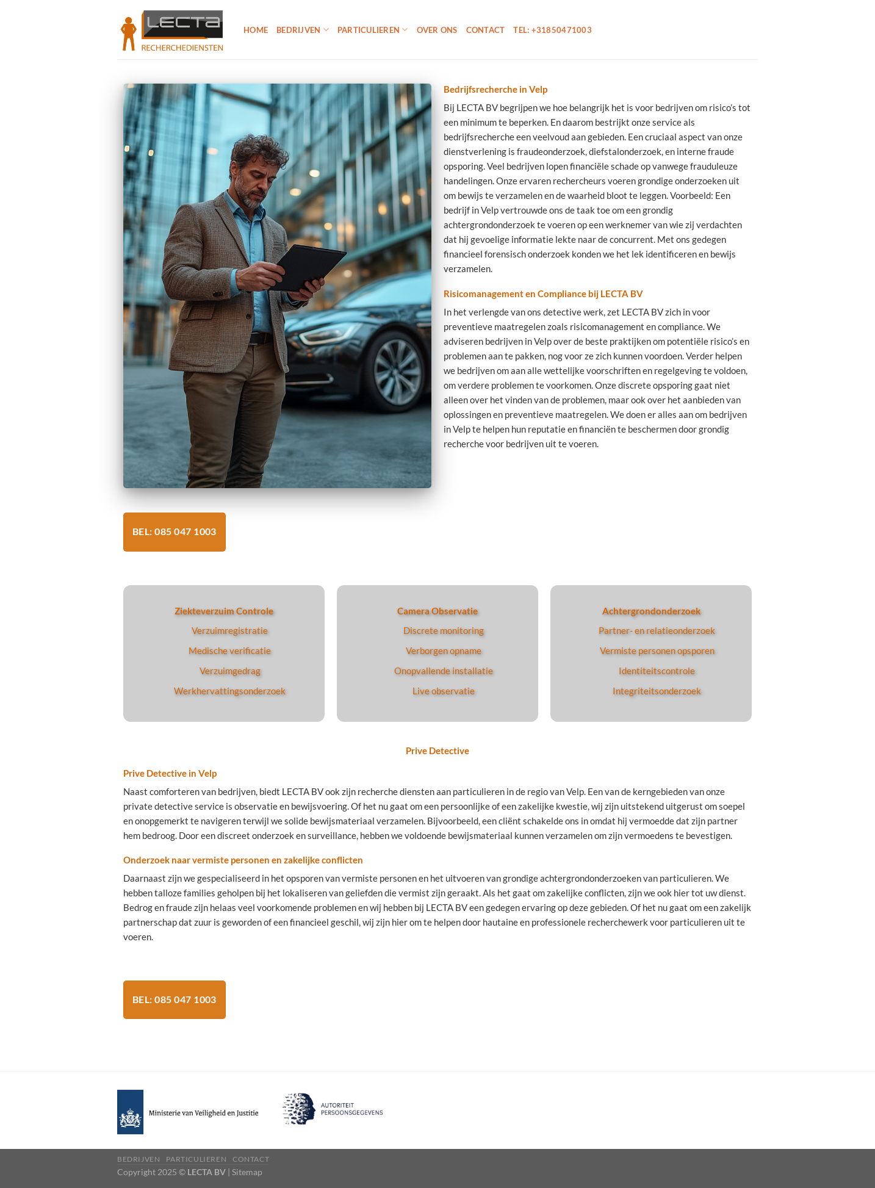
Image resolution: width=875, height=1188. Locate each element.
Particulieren (372, 29)
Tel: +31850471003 (552, 30)
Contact (485, 30)
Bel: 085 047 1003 (174, 531)
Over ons (437, 30)
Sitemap (247, 1172)
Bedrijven (302, 29)
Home (255, 30)
